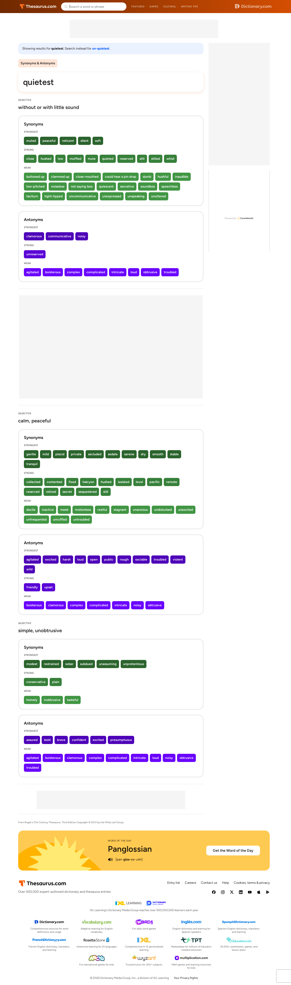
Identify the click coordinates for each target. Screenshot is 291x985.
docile (30, 510)
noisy (82, 236)
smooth (157, 454)
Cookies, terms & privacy (252, 883)
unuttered (158, 196)
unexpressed (111, 196)
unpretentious (133, 664)
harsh (67, 559)
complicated (95, 272)
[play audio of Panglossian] (110, 859)
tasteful (72, 700)
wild (29, 569)
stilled (155, 159)
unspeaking (136, 196)
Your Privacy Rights (186, 978)
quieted (107, 159)
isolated (123, 482)
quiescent (106, 186)
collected (33, 482)
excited (50, 559)
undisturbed (163, 510)
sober (69, 664)
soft (98, 141)
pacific (154, 482)
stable (174, 454)
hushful (163, 177)
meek (64, 510)
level (139, 482)
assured (32, 740)
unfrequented (36, 519)
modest (31, 664)
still (142, 159)
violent (178, 559)
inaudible (181, 177)
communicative (59, 236)
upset (48, 587)
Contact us (209, 883)
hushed (46, 159)
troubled (170, 272)
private (76, 454)
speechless (169, 186)
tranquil (32, 464)
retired (51, 492)
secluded (94, 454)
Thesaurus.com (38, 6)
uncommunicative (82, 196)
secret (67, 492)
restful (102, 510)
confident (79, 740)
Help (225, 883)
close (30, 159)
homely (31, 700)
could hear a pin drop (120, 177)
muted (31, 141)
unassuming (108, 664)
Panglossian (130, 849)
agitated (32, 272)
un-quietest (100, 48)
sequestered (87, 492)
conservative (36, 682)
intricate (117, 272)
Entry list (173, 883)
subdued (86, 664)
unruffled (60, 519)
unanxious (140, 510)
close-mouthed (87, 177)
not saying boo (82, 186)
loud (133, 272)
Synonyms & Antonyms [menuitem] (38, 63)
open (94, 559)
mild (45, 454)
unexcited (185, 510)
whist (170, 159)
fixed (72, 482)
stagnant (120, 510)
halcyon (88, 482)
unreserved (34, 254)
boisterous (52, 272)
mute (92, 159)
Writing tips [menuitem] (189, 6)
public (108, 559)
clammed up (60, 177)
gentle (31, 454)
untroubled (81, 519)
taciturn (32, 196)
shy (143, 454)
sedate (113, 454)
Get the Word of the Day (233, 850)
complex (73, 272)
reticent (68, 141)
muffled (75, 159)
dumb (147, 177)
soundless (147, 186)
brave (61, 740)
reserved (126, 159)
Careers (190, 883)
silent (84, 141)
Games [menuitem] (153, 6)
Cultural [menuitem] (169, 6)
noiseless (57, 186)
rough (124, 559)
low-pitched (35, 186)
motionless (83, 510)
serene (129, 454)
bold (47, 740)
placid (59, 454)
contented (54, 482)
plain (55, 682)
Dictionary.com (253, 6)
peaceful (49, 141)
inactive (48, 510)
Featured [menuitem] (137, 6)
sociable (141, 559)
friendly (32, 587)
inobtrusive (52, 700)
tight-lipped (53, 196)
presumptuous (121, 740)
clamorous (34, 236)
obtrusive (150, 272)
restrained (51, 664)
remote (171, 482)
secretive (127, 186)
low (60, 159)
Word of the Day (120, 840)
